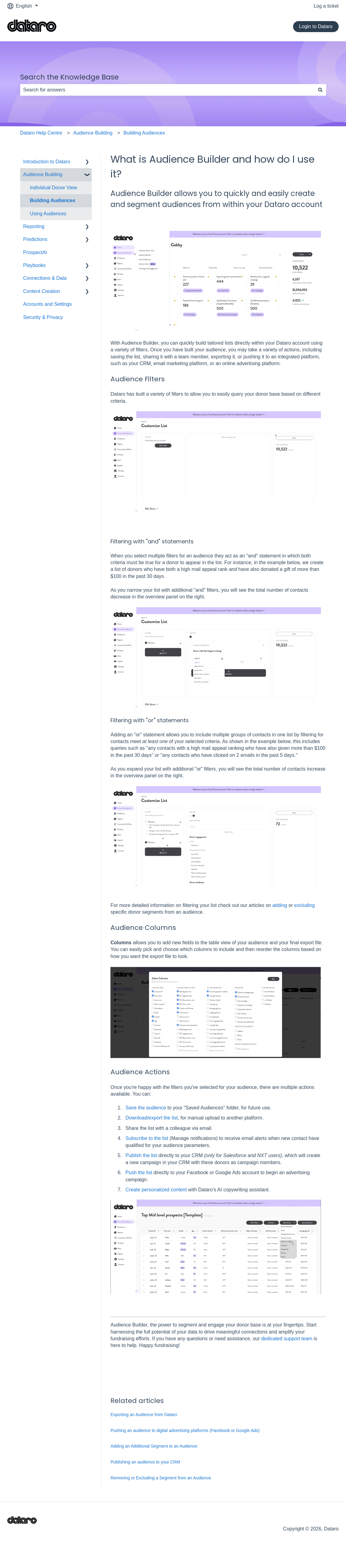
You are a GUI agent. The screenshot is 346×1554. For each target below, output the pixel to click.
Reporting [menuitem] (33, 226)
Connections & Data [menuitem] (45, 278)
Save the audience (145, 1107)
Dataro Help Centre (41, 132)
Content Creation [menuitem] (41, 291)
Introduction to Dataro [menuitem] (46, 161)
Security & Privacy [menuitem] (43, 317)
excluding (304, 905)
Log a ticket (326, 6)
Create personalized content (156, 1189)
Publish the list (141, 1155)
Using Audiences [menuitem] (48, 213)
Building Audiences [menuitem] (53, 200)
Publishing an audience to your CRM (145, 1462)
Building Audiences (144, 132)
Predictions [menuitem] (35, 239)
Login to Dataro (316, 26)
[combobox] (167, 90)
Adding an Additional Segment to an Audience (153, 1446)
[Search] (320, 90)
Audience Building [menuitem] (42, 174)
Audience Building (93, 132)
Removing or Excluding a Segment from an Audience (160, 1477)
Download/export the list (151, 1117)
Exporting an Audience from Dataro (143, 1414)
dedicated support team (286, 1338)
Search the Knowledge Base (69, 77)
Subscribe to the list (146, 1138)
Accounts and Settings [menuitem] (47, 304)
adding (279, 905)
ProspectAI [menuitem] (35, 252)
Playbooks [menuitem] (34, 265)
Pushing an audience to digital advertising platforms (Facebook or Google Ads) (184, 1430)
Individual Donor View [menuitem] (53, 187)
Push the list (138, 1172)
